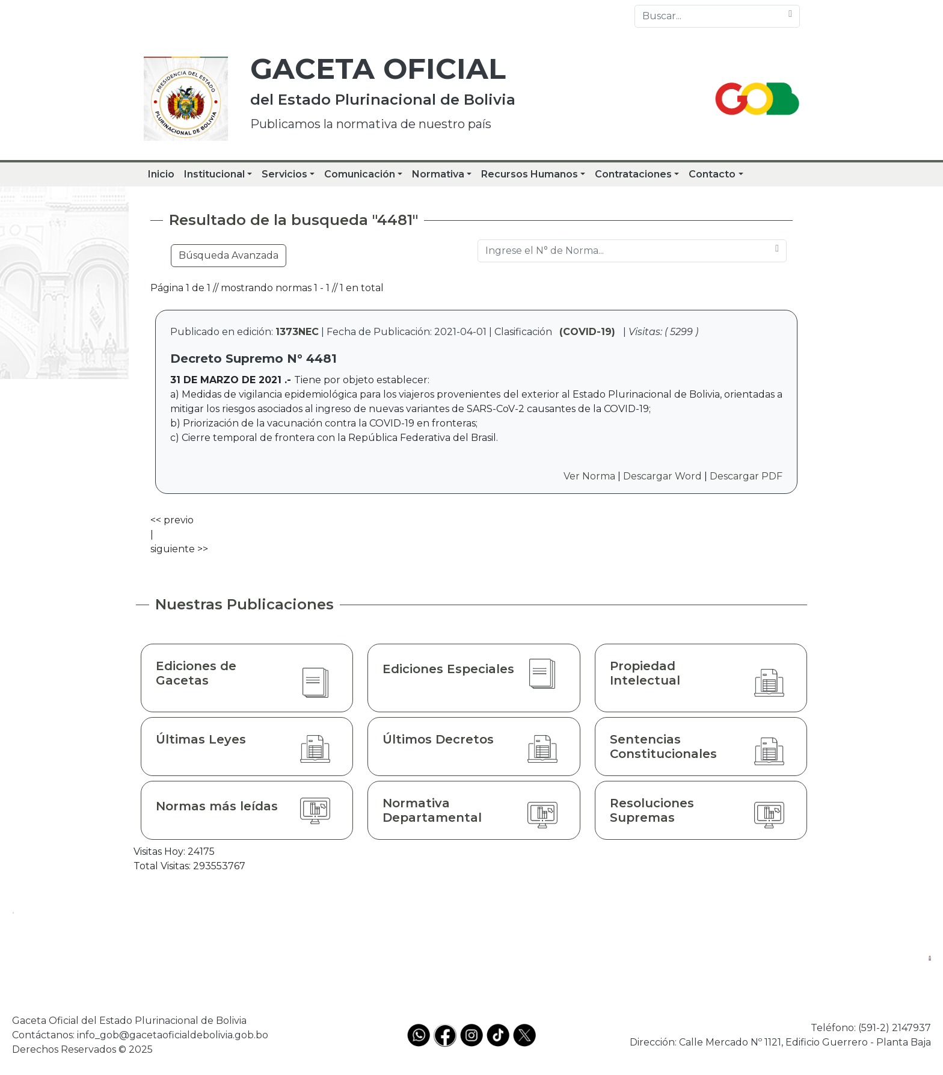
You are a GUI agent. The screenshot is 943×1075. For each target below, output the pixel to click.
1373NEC (297, 331)
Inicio (161, 174)
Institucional (214, 174)
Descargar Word (662, 476)
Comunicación (359, 174)
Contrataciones (633, 174)
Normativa (438, 174)
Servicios (284, 174)
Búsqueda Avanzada (228, 255)
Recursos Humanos (529, 174)
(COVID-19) (587, 331)
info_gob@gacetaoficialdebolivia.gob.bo (172, 1035)
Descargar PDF (746, 476)
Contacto (712, 174)
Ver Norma (589, 476)
